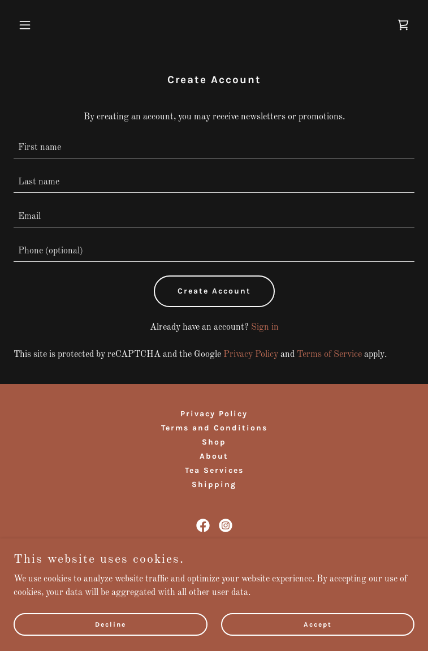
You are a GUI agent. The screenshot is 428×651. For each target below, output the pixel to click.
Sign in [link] (265, 327)
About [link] (214, 456)
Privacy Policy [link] (250, 354)
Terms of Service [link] (329, 354)
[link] (403, 25)
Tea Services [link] (214, 470)
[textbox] (214, 147)
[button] (44, 25)
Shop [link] (214, 442)
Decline (110, 624)
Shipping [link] (214, 484)
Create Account (214, 291)
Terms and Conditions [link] (214, 428)
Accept (318, 624)
